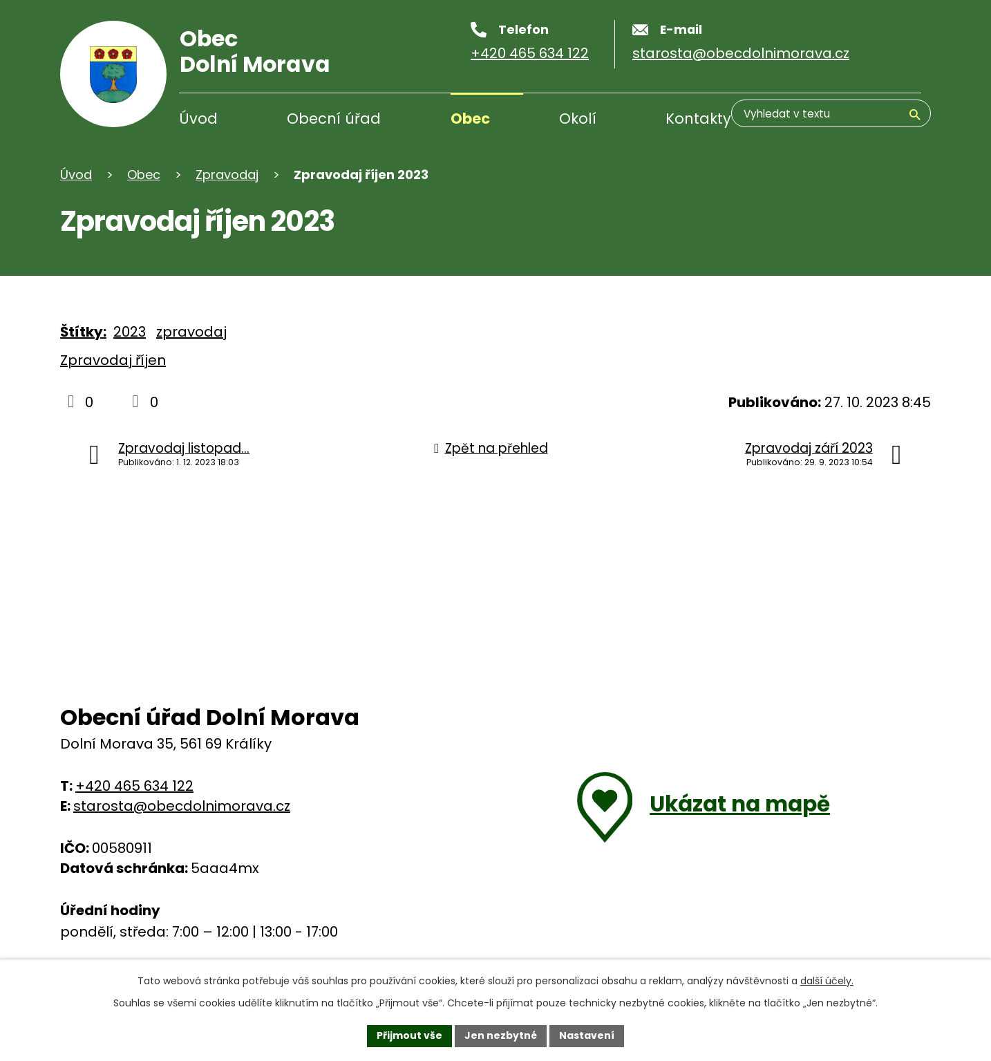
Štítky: (83, 331)
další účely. (826, 981)
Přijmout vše (409, 1035)
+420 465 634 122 (134, 786)
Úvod (198, 119)
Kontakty (698, 119)
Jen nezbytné (500, 1035)
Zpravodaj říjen (113, 360)
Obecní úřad (334, 119)
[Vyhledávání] (855, 120)
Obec (470, 119)
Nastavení (586, 1035)
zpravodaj (191, 331)
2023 (129, 331)
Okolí (577, 119)
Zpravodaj (227, 174)
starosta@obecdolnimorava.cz (181, 806)
